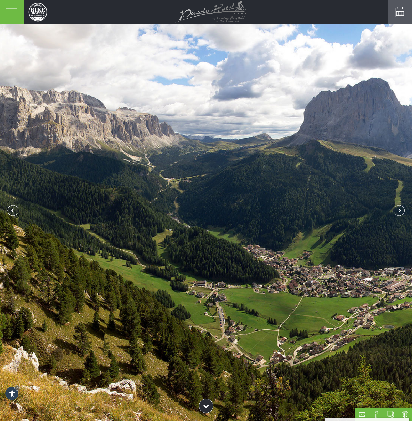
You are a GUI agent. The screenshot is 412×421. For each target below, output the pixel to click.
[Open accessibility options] (11, 393)
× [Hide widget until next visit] (17, 388)
